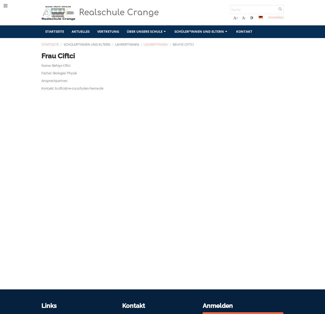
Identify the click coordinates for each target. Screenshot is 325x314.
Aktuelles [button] (81, 31)
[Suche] (257, 9)
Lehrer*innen (156, 44)
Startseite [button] (54, 31)
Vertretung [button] (108, 31)
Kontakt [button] (244, 31)
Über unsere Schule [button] (147, 31)
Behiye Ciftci (183, 44)
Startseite (50, 44)
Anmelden (276, 17)
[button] (261, 17)
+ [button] (235, 17)
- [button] (244, 17)
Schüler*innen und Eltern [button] (201, 31)
